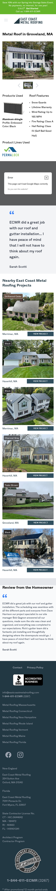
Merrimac (7, 334)
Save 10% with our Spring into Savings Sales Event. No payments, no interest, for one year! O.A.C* (28, 6)
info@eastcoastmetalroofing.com (20, 692)
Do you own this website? (18, 189)
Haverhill (7, 381)
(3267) (16, 696)
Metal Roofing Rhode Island (17, 723)
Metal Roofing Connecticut (17, 711)
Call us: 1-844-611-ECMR (28, 11)
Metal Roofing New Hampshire (19, 717)
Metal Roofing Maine (13, 736)
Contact (17, 667)
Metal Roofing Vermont (15, 730)
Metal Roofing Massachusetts (18, 705)
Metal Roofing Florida (14, 742)
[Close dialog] (46, 177)
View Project (40, 333)
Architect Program (12, 837)
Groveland (36, 34)
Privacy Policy (35, 667)
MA (50, 34)
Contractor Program (13, 841)
